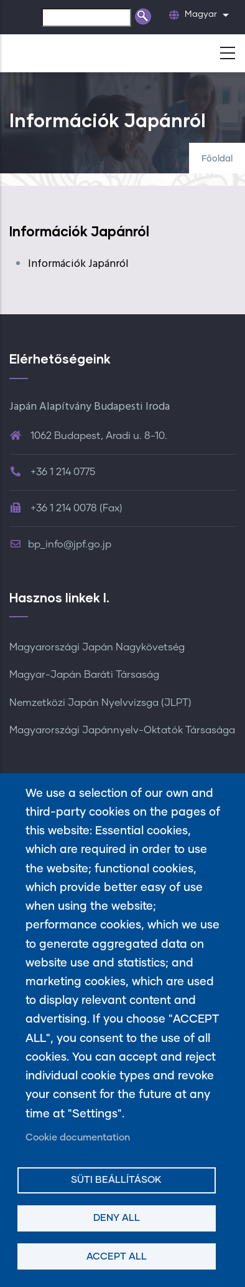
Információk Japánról (78, 264)
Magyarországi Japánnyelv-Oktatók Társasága (122, 730)
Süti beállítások (116, 1180)
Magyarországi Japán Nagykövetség (97, 647)
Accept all (116, 1256)
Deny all (116, 1218)
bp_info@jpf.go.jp (60, 544)
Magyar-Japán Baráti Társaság (84, 675)
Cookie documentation (77, 1137)
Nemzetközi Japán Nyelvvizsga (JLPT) (100, 703)
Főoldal (217, 159)
